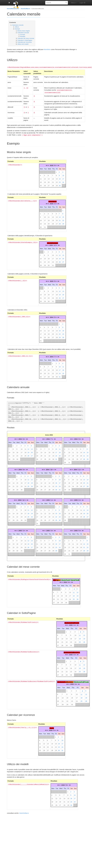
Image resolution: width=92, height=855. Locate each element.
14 (53, 178)
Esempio (17, 29)
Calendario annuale (23, 32)
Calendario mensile (17, 25)
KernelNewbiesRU (13, 8)
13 (49, 178)
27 (49, 185)
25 (41, 185)
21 (53, 181)
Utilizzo (17, 27)
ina (59, 579)
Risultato (22, 36)
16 (60, 178)
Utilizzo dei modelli (22, 44)
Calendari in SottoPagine (24, 40)
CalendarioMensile (37, 8)
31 (45, 226)
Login (81, 3)
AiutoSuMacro (25, 8)
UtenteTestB (75, 579)
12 (45, 178)
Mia (54, 579)
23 (60, 181)
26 (45, 185)
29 (57, 185)
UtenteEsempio (52, 242)
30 (60, 185)
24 (63, 181)
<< (47, 164)
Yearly (51, 727)
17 (63, 178)
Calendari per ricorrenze (24, 42)
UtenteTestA (65, 579)
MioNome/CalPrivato (71, 622)
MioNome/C (61, 681)
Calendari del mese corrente (25, 38)
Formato (22, 34)
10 (63, 175)
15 (57, 178)
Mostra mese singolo (23, 31)
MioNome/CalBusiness (72, 652)
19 (45, 181)
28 (53, 185)
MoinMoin (47, 49)
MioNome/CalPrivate (81, 681)
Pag (57, 579)
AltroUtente (52, 201)
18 (41, 181)
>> (58, 164)
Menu (73, 3)
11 (41, 178)
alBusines (69, 681)
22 (57, 181)
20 (49, 181)
